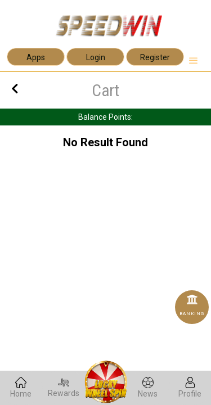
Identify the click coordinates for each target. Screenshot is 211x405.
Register (155, 57)
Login (95, 57)
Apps (35, 57)
